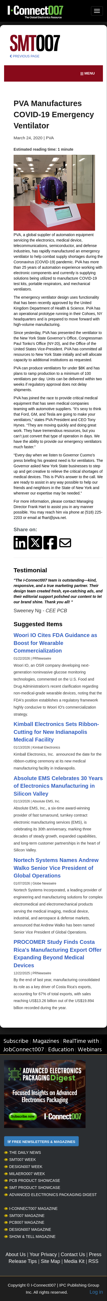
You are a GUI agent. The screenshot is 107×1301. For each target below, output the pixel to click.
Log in (96, 1292)
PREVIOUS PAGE (24, 56)
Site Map (50, 1261)
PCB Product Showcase (32, 1180)
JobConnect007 (23, 1050)
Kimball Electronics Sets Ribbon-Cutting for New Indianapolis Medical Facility (56, 732)
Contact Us (73, 1254)
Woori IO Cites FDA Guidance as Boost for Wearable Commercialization (55, 643)
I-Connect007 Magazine (31, 1208)
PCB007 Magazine (24, 1222)
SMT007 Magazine (24, 1215)
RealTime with (81, 1041)
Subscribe (16, 1041)
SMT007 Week (20, 1159)
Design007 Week (23, 1166)
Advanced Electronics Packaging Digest (50, 1194)
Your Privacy (43, 1254)
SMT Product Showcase (32, 1187)
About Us (15, 1254)
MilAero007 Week (24, 1174)
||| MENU (87, 73)
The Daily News (22, 1152)
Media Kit (74, 1261)
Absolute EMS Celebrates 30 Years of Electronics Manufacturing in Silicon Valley (58, 786)
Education (61, 1050)
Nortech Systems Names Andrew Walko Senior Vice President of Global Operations (56, 868)
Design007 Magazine (27, 1229)
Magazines (46, 1041)
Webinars (90, 1050)
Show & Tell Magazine (29, 1236)
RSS (94, 1261)
